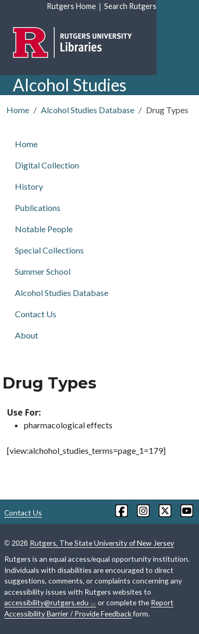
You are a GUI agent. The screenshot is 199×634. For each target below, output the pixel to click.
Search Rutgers (130, 6)
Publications (37, 207)
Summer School (43, 271)
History (29, 186)
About (26, 335)
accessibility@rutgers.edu (50, 602)
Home (17, 110)
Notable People (44, 229)
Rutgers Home (71, 6)
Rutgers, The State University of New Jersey (102, 542)
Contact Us (35, 314)
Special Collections (49, 250)
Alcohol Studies (69, 84)
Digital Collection (47, 165)
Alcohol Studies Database (87, 110)
